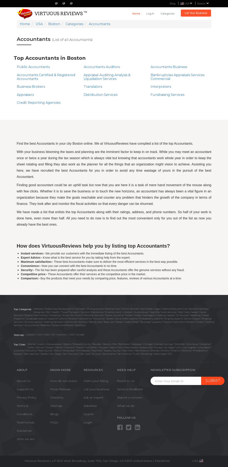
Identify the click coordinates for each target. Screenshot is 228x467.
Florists (199, 321)
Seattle (44, 353)
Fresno (79, 347)
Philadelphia (200, 350)
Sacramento (109, 353)
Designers (39, 312)
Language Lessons (36, 318)
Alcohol (85, 312)
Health (55, 312)
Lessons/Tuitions (57, 318)
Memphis (31, 350)
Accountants (31, 325)
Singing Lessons (173, 318)
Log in (150, 13)
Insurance (98, 318)
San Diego (55, 353)
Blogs (54, 414)
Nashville (97, 350)
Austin (41, 344)
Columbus (192, 344)
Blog (172, 3)
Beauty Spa (95, 321)
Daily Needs (191, 312)
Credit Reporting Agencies (38, 103)
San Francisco (70, 353)
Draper (49, 347)
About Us (23, 381)
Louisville (19, 350)
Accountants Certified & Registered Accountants (46, 77)
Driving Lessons (33, 321)
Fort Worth (91, 347)
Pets (180, 312)
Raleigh (18, 353)
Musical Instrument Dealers (178, 321)
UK (52, 334)
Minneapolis (83, 350)
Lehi (178, 347)
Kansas (158, 347)
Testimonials (25, 422)
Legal (157, 308)
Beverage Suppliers (151, 321)
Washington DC (162, 353)
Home (136, 13)
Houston (103, 347)
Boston (203, 3)
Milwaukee (69, 350)
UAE (71, 334)
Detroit (59, 347)
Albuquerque (54, 344)
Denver (40, 347)
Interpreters (161, 87)
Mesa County (45, 350)
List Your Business (196, 13)
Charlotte (179, 344)
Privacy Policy (26, 397)
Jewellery (80, 325)
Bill (48, 312)
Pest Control (40, 315)
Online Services (130, 308)
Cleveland (204, 344)
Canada (80, 334)
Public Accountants (33, 67)
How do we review (63, 381)
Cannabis (80, 308)
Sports (109, 318)
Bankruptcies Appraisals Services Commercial (177, 77)
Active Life (68, 315)
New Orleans (141, 350)
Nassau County (112, 350)
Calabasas (136, 344)
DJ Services (182, 315)
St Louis (96, 353)
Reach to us (125, 381)
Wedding (195, 315)
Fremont (69, 347)
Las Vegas (169, 347)
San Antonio (124, 353)
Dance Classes (192, 318)
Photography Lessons (150, 318)
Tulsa (136, 353)
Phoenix (175, 350)
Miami (57, 350)
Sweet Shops (131, 321)
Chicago (147, 344)
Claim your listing (96, 381)
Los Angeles (189, 347)
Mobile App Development (59, 308)
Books (119, 321)
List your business (96, 389)
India (46, 334)
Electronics (97, 312)
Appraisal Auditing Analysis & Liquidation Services (107, 77)
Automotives (141, 312)
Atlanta (31, 344)
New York (127, 350)
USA (39, 334)
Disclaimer (24, 431)
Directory (56, 397)
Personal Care (112, 308)
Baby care (109, 321)
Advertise (90, 406)
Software (38, 308)
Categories (167, 13)
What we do (126, 406)
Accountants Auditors (102, 67)
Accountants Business (169, 67)
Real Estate (146, 308)
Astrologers (149, 315)
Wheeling (146, 353)
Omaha (165, 350)
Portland (186, 350)
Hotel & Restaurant (172, 308)
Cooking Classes (165, 315)
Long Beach (204, 347)
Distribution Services (100, 95)
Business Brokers (31, 87)
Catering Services (53, 321)
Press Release (60, 389)
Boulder (97, 344)
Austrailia (61, 334)
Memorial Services (93, 315)
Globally (30, 334)
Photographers (95, 308)
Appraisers (25, 95)
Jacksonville (145, 347)
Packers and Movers (62, 325)
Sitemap (56, 406)
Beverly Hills (110, 344)
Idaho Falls (116, 347)
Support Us (25, 389)
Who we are (25, 439)
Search (89, 414)
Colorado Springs (163, 344)
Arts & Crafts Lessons (126, 318)
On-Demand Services (196, 308)
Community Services (75, 321)
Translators (93, 87)
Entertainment (113, 312)
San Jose (85, 353)
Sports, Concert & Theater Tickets (123, 315)
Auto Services (168, 312)
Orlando (154, 350)
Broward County (82, 344)
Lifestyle (127, 312)
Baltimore (123, 344)
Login (88, 422)
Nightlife (154, 312)
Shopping (54, 315)
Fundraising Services (167, 95)
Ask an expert (93, 397)
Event (78, 315)
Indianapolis (130, 347)
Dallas (30, 347)
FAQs (54, 422)
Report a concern (130, 397)
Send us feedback (130, 389)
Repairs (28, 315)
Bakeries (45, 325)
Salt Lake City (31, 353)
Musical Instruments (79, 318)
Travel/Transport (70, 312)
